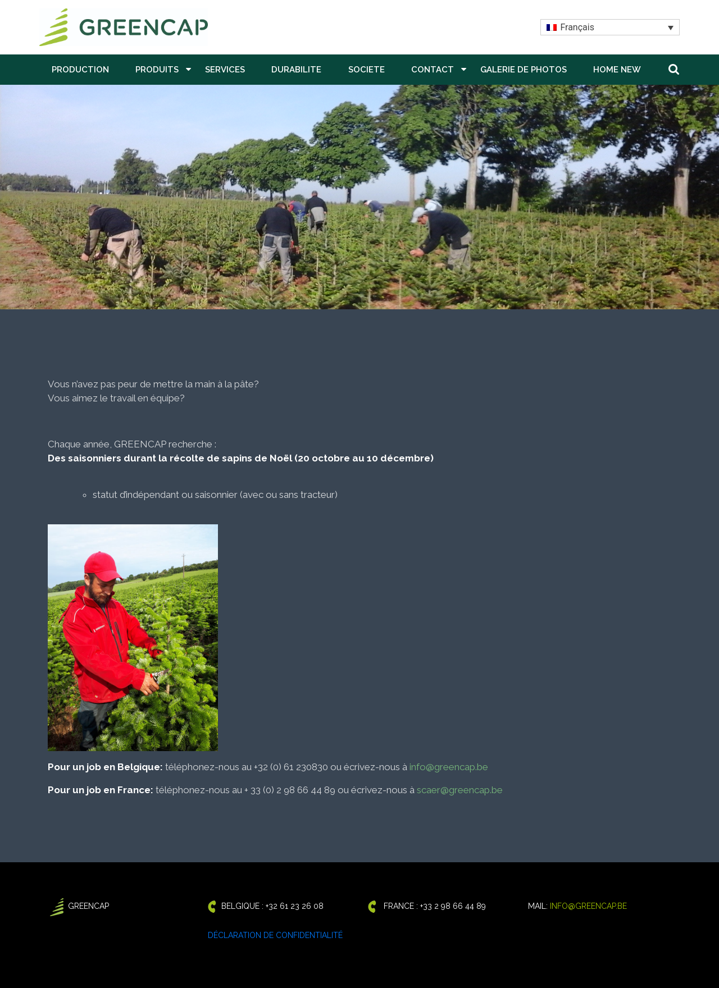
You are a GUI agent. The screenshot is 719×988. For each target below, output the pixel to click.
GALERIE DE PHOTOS (523, 70)
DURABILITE (296, 70)
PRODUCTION (80, 70)
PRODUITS (157, 70)
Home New (617, 70)
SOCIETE (366, 70)
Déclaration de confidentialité (275, 935)
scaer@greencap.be (460, 789)
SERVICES (225, 70)
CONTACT (432, 70)
